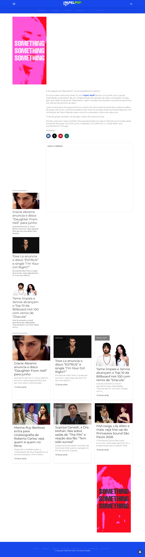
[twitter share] (54, 136)
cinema (67, 10)
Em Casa (101, 10)
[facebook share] (48, 136)
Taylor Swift (89, 95)
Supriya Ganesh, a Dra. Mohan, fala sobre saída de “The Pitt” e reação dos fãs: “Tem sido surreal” (72, 434)
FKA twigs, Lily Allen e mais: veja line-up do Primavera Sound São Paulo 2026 (112, 431)
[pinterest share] (60, 136)
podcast (80, 10)
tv (91, 10)
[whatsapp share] (66, 136)
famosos (42, 10)
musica (55, 10)
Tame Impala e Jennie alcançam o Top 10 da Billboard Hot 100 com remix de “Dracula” (25, 308)
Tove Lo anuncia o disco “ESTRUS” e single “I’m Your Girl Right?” (25, 261)
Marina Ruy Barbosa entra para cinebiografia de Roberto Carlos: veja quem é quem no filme (29, 437)
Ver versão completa (83, 551)
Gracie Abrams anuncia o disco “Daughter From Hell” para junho (24, 217)
